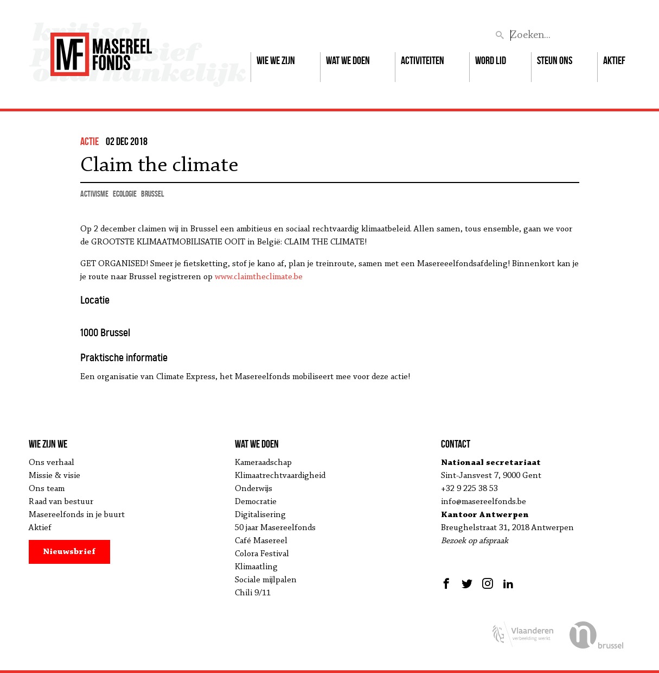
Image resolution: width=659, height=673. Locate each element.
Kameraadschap (263, 462)
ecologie (125, 193)
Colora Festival (262, 554)
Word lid (490, 60)
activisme (94, 193)
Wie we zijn (276, 60)
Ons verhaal (51, 462)
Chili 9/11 (253, 593)
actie (89, 141)
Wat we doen (348, 60)
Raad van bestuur (61, 502)
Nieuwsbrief (69, 552)
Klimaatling (256, 567)
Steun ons (554, 60)
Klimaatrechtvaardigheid (280, 475)
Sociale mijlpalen (266, 580)
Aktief (614, 60)
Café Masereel (261, 541)
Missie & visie (54, 475)
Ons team (47, 489)
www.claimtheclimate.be (259, 277)
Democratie (256, 502)
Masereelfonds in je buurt (77, 515)
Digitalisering (260, 515)
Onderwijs (253, 489)
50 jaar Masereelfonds (275, 528)
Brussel (152, 193)
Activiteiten (422, 60)
